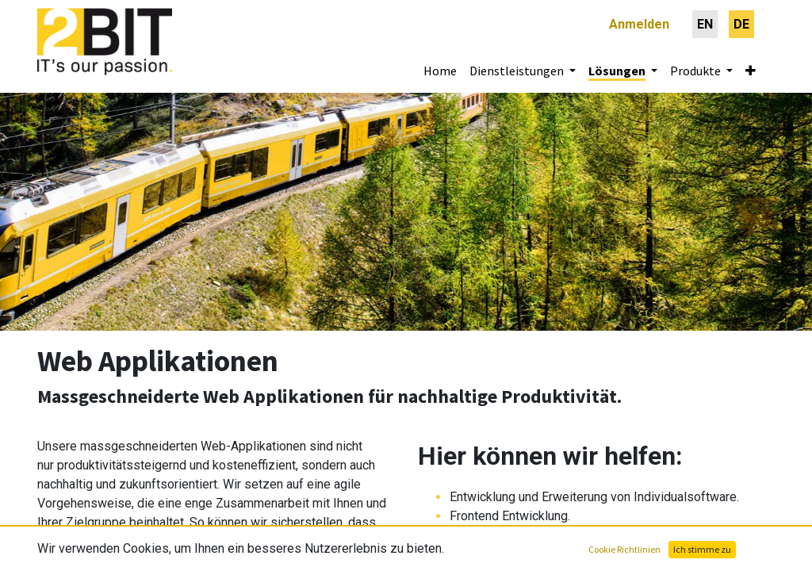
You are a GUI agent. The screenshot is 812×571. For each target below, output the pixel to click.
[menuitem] (705, 24)
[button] (750, 70)
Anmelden (639, 24)
